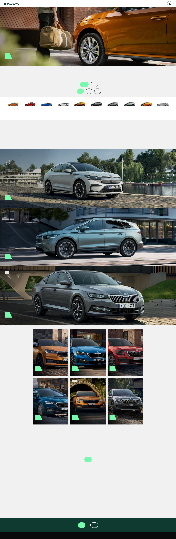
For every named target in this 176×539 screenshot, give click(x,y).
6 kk (97, 91)
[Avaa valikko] (169, 3)
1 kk (80, 91)
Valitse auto (81, 525)
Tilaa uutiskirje (94, 525)
